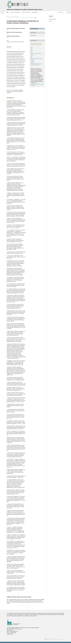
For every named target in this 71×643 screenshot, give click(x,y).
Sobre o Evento (26, 12)
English (50, 21)
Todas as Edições (15, 12)
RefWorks (32, 61)
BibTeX (32, 50)
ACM (31, 48)
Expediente (35, 12)
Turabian (32, 62)
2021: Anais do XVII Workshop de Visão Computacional (20, 17)
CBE (31, 52)
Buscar (61, 12)
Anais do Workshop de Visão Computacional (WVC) (24, 9)
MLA (31, 57)
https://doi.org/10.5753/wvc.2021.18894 (15, 41)
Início (8, 16)
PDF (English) (34, 28)
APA (31, 49)
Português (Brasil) (52, 19)
